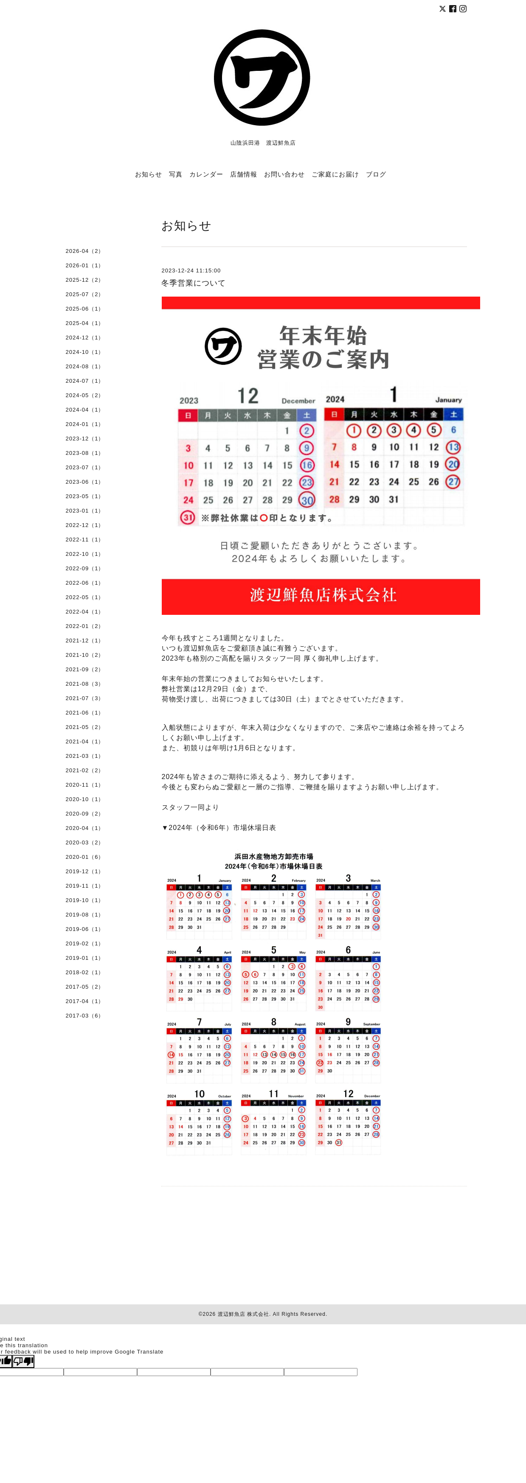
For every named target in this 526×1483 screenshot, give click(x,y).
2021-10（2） (85, 655)
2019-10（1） (85, 900)
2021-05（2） (85, 727)
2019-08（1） (85, 914)
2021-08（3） (85, 684)
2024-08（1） (85, 366)
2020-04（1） (85, 828)
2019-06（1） (85, 929)
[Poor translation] (23, 1361)
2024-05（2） (85, 395)
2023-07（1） (85, 467)
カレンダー (206, 174)
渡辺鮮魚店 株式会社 (243, 1314)
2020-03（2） (85, 842)
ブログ (376, 174)
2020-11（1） (85, 785)
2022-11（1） (85, 539)
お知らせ (148, 174)
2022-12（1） (85, 525)
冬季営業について (193, 283)
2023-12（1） (85, 438)
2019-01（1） (85, 958)
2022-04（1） (85, 611)
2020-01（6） (85, 857)
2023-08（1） (85, 453)
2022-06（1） (85, 583)
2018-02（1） (85, 972)
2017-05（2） (85, 987)
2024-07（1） (85, 381)
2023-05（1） (85, 496)
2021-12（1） (85, 640)
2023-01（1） (85, 510)
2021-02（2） (85, 770)
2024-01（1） (85, 424)
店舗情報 (243, 174)
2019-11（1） (85, 886)
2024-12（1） (85, 337)
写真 (176, 174)
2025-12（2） (85, 280)
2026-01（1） (85, 265)
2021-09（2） (85, 669)
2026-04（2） (85, 251)
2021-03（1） (85, 756)
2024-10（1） (85, 352)
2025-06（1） (85, 309)
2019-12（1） (85, 871)
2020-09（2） (85, 813)
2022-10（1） (85, 554)
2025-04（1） (85, 323)
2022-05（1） (85, 597)
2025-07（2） (85, 294)
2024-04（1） (85, 409)
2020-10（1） (85, 799)
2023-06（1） (85, 482)
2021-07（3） (85, 698)
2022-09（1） (85, 568)
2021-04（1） (85, 741)
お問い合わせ (284, 174)
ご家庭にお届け (335, 174)
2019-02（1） (85, 943)
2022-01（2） (85, 626)
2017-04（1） (85, 1001)
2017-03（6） (85, 1015)
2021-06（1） (85, 712)
